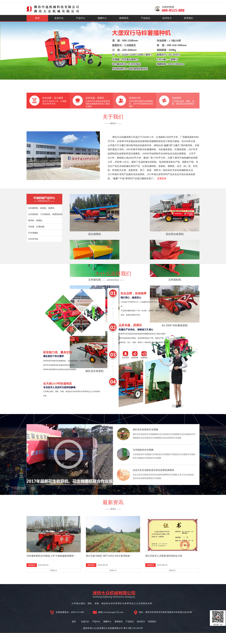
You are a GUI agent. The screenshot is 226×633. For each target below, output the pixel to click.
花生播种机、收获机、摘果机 (41, 208)
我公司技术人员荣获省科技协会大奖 (163, 556)
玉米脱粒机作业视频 (143, 450)
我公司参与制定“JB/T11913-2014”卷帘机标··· (109, 556)
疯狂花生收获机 (151, 251)
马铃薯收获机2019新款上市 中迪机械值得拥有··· (51, 556)
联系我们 (188, 18)
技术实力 (167, 18)
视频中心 (102, 18)
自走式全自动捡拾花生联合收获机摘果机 (153, 470)
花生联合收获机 (118, 220)
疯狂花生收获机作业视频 (145, 429)
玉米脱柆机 (151, 220)
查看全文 (53, 570)
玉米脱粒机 (184, 220)
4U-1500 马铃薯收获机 (118, 251)
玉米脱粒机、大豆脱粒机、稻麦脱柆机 (45, 214)
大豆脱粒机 (85, 251)
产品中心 (80, 18)
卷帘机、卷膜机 (35, 220)
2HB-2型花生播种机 (184, 251)
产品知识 (145, 18)
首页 (37, 18)
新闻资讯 (123, 18)
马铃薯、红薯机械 (36, 226)
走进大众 (59, 18)
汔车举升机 (33, 239)
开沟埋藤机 (33, 233)
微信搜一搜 (217, 618)
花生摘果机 (85, 220)
